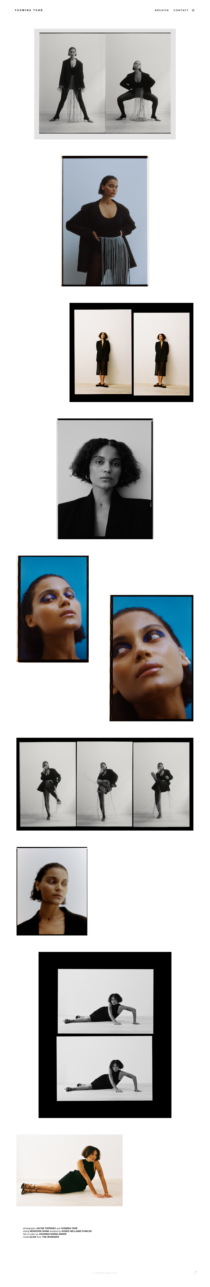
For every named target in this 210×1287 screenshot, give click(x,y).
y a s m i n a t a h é (29, 10)
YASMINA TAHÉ (103, 1273)
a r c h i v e (162, 10)
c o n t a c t (181, 10)
